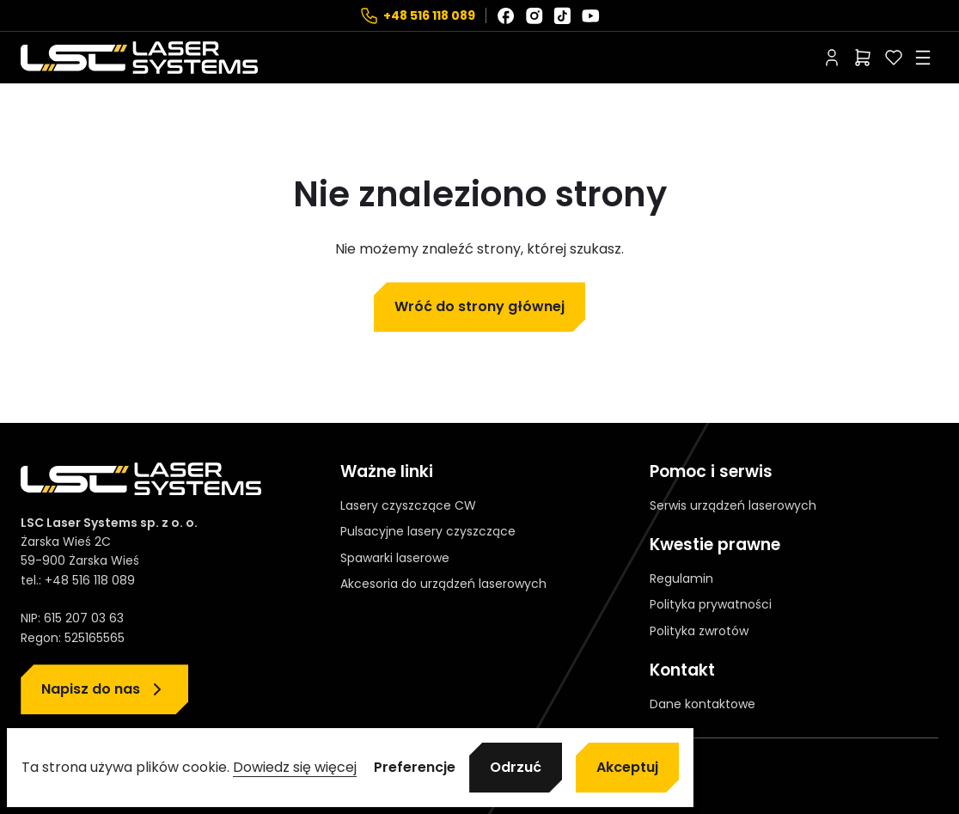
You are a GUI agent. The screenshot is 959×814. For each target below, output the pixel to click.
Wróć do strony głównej (479, 306)
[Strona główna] (139, 57)
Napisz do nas (90, 689)
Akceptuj (627, 767)
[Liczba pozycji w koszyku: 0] (862, 57)
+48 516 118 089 (429, 15)
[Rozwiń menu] (922, 57)
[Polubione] (893, 57)
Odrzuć (515, 767)
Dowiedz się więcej (295, 767)
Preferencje (414, 767)
